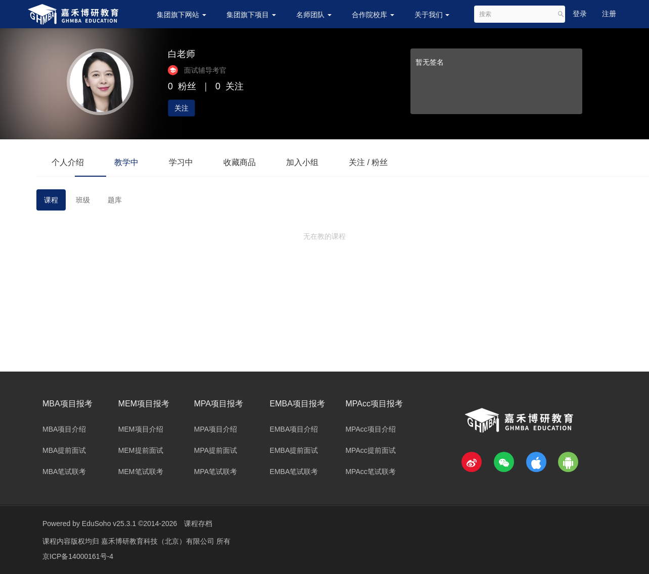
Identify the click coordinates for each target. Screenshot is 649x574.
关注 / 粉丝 (368, 162)
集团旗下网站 (181, 15)
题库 (115, 200)
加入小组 (302, 162)
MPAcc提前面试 (370, 450)
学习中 (181, 162)
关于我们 (432, 15)
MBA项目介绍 (64, 429)
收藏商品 (239, 162)
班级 (83, 200)
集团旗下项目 (251, 15)
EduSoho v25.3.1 (109, 523)
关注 (181, 108)
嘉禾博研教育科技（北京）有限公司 (158, 541)
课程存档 (198, 523)
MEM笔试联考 (140, 471)
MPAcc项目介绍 (370, 429)
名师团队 (314, 15)
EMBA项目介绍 (294, 429)
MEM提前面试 (140, 450)
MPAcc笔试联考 (370, 471)
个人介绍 (68, 162)
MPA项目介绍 (215, 429)
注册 (609, 14)
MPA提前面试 (215, 450)
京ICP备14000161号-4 (77, 556)
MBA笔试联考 (64, 471)
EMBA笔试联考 (294, 471)
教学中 (126, 162)
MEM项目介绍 (140, 429)
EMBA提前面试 (294, 450)
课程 (51, 200)
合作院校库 (373, 15)
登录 (580, 14)
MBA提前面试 (64, 450)
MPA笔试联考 (215, 471)
